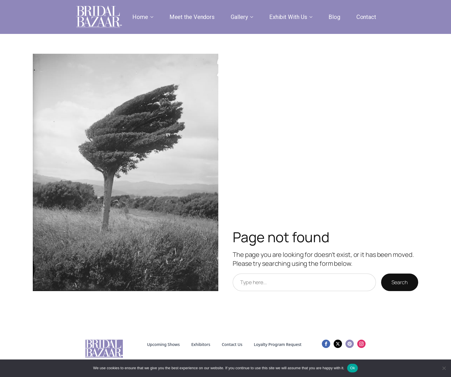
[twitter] (338, 344)
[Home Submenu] (153, 17)
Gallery (239, 17)
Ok (352, 368)
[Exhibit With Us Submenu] (312, 17)
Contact (366, 17)
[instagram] (361, 344)
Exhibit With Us (288, 17)
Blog (334, 17)
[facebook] (326, 344)
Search (399, 282)
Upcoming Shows (163, 344)
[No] (444, 368)
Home (140, 17)
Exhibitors (200, 344)
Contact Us (232, 344)
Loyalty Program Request (278, 344)
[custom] (349, 344)
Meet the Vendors (192, 17)
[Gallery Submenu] (253, 17)
